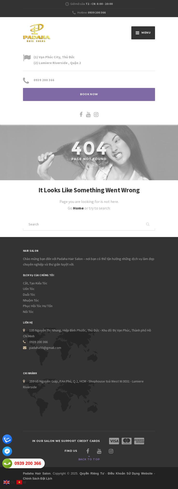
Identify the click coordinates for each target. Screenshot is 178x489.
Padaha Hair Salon (37, 473)
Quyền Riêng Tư (92, 473)
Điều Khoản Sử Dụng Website (130, 473)
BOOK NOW (89, 94)
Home (78, 208)
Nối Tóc (28, 311)
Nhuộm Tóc (31, 300)
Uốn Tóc (29, 289)
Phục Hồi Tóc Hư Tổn (37, 306)
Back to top (89, 459)
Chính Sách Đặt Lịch (37, 478)
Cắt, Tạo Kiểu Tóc (35, 283)
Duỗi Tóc (29, 294)
